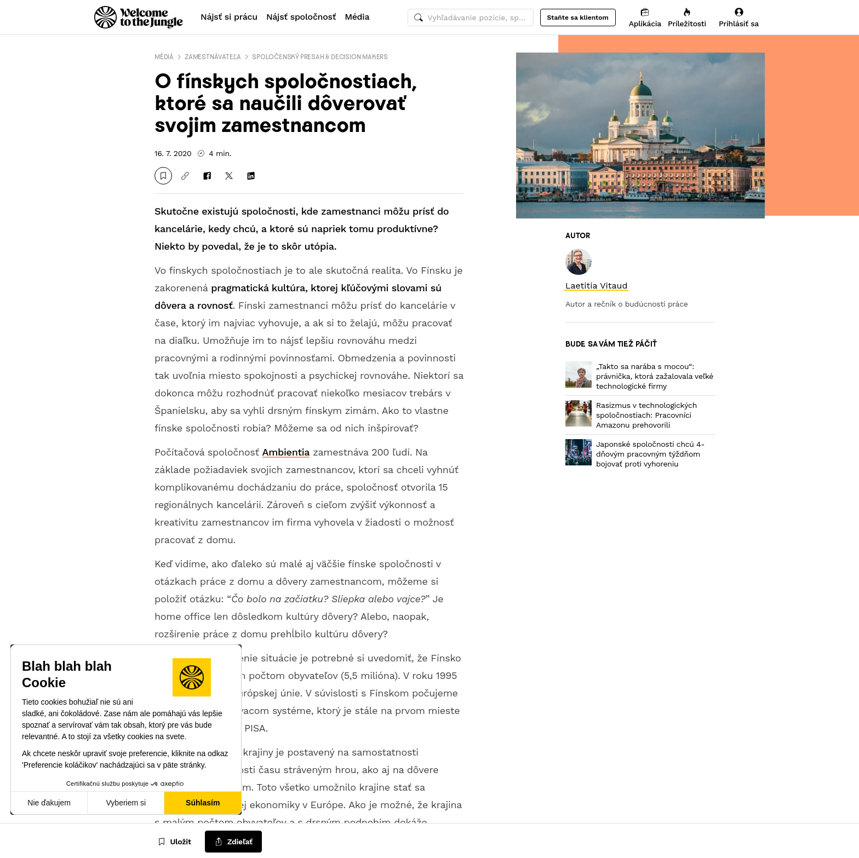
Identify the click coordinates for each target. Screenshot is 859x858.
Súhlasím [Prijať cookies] (203, 802)
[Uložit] (163, 176)
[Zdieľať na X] (229, 176)
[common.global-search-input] (471, 17)
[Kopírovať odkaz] (185, 176)
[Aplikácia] (645, 17)
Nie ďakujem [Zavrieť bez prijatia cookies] (49, 802)
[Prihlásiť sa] (739, 17)
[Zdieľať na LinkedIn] (251, 176)
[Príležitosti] (687, 17)
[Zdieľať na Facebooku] (207, 176)
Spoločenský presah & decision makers (320, 57)
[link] (596, 285)
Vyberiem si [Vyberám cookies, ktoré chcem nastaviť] (126, 802)
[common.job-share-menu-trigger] (233, 842)
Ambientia (286, 452)
